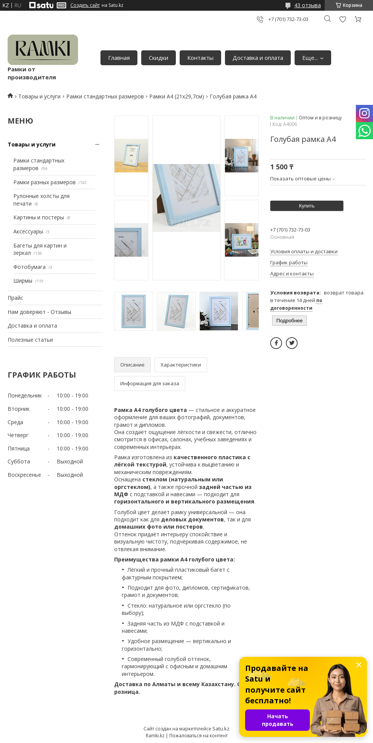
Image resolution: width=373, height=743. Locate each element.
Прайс (15, 297)
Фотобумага (29, 266)
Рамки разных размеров (44, 182)
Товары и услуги (39, 96)
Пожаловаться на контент (198, 735)
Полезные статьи (30, 339)
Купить (306, 206)
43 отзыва (307, 5)
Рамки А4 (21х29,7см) (176, 96)
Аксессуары (28, 231)
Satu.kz (221, 728)
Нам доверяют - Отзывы (39, 311)
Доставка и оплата (258, 57)
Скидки (158, 57)
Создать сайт (85, 5)
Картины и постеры (38, 217)
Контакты (200, 57)
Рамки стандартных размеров (105, 96)
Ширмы (22, 280)
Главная (119, 57)
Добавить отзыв (342, 19)
